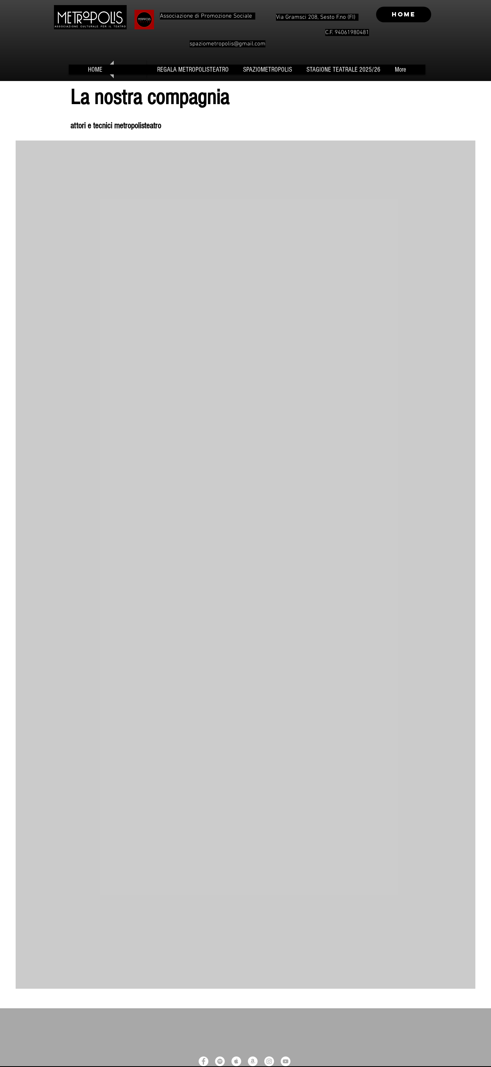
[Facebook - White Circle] (203, 1061)
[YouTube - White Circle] (285, 1061)
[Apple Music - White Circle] (236, 1061)
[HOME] (403, 14)
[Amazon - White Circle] (253, 1061)
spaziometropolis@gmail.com (227, 43)
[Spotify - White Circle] (220, 1061)
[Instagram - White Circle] (269, 1061)
